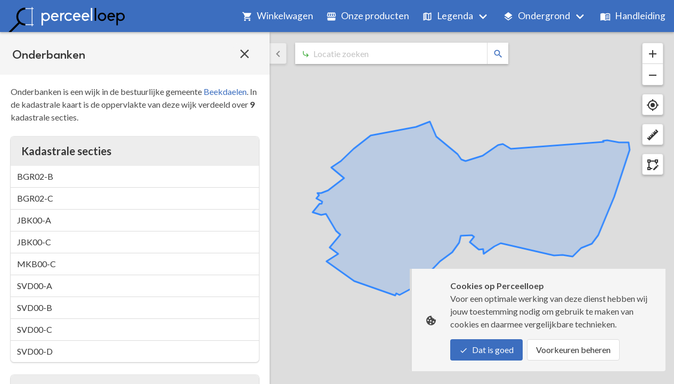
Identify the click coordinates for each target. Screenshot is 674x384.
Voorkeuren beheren (573, 350)
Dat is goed (486, 350)
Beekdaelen (225, 91)
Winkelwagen (277, 15)
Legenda (447, 15)
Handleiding (632, 15)
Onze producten (367, 15)
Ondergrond (536, 15)
